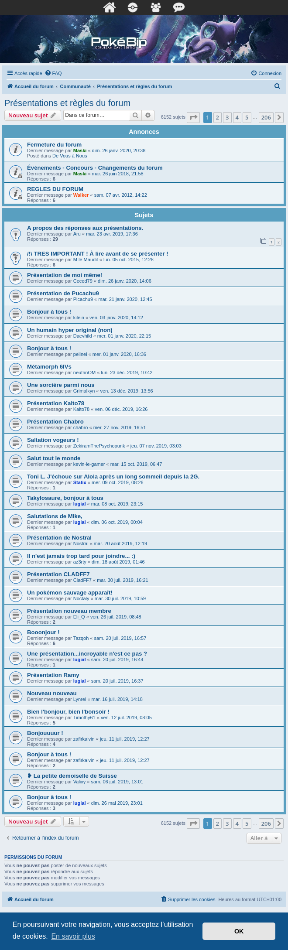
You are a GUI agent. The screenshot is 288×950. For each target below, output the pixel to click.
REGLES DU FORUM (55, 189)
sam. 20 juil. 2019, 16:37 (117, 680)
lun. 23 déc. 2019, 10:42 (126, 372)
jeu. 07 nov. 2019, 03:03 (156, 445)
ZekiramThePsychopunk (99, 445)
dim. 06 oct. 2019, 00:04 (117, 522)
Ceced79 (83, 281)
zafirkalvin (84, 739)
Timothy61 (84, 717)
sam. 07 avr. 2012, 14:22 (120, 195)
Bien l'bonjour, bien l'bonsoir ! (68, 711)
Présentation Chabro (55, 421)
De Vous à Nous (69, 155)
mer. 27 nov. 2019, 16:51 (119, 427)
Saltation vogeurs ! (53, 440)
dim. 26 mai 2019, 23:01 (117, 803)
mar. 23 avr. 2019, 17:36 (112, 233)
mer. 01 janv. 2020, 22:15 (124, 335)
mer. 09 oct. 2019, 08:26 (118, 482)
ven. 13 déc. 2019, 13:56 (126, 390)
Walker (81, 195)
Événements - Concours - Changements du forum (95, 167)
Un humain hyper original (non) (70, 330)
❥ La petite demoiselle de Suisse (72, 775)
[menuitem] (53, 73)
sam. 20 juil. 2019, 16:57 (120, 638)
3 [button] (227, 117)
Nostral (81, 543)
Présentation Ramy (53, 675)
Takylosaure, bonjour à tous (65, 498)
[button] (193, 117)
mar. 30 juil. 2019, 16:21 (122, 580)
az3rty (79, 561)
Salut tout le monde (53, 458)
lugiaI (79, 503)
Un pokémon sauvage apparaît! (70, 592)
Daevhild (82, 335)
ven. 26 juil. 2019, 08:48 (115, 616)
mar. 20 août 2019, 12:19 (120, 543)
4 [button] (237, 117)
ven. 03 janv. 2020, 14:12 (116, 317)
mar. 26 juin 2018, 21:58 (118, 173)
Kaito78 (81, 409)
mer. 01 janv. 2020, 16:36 (119, 354)
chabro (80, 427)
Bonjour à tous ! (49, 311)
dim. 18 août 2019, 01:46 (118, 561)
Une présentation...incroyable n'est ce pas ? (87, 653)
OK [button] (239, 931)
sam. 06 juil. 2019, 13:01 (117, 781)
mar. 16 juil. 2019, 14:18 (117, 699)
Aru (77, 233)
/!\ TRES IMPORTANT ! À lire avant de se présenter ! (97, 253)
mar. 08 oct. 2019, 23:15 (117, 503)
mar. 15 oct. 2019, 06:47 (136, 464)
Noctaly (81, 598)
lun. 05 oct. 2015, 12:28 (128, 259)
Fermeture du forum (54, 144)
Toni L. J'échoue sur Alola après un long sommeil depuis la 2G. (113, 476)
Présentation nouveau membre (69, 611)
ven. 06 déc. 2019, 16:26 (121, 409)
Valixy (79, 781)
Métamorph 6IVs (49, 366)
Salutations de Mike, (54, 516)
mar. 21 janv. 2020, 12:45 (125, 299)
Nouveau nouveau (52, 693)
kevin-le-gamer (89, 464)
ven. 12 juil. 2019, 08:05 (126, 717)
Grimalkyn (84, 390)
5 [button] (246, 117)
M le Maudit (85, 259)
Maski (80, 150)
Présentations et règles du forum (67, 103)
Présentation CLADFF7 (58, 574)
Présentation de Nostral (59, 537)
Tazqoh (81, 638)
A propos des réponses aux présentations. (85, 228)
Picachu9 (83, 299)
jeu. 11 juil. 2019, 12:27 (125, 739)
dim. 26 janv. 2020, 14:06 (124, 281)
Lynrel (79, 699)
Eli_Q (79, 616)
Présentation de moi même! (64, 275)
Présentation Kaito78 (55, 403)
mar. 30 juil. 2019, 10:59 (120, 598)
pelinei (80, 354)
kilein (78, 317)
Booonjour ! (43, 632)
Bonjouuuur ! (45, 733)
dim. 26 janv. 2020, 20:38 (119, 150)
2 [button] (217, 117)
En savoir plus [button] (73, 936)
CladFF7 (82, 580)
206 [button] (266, 117)
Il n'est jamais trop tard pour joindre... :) (81, 556)
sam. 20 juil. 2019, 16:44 (117, 659)
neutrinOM (84, 372)
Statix (79, 482)
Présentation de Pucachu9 (63, 293)
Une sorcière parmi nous (61, 385)
